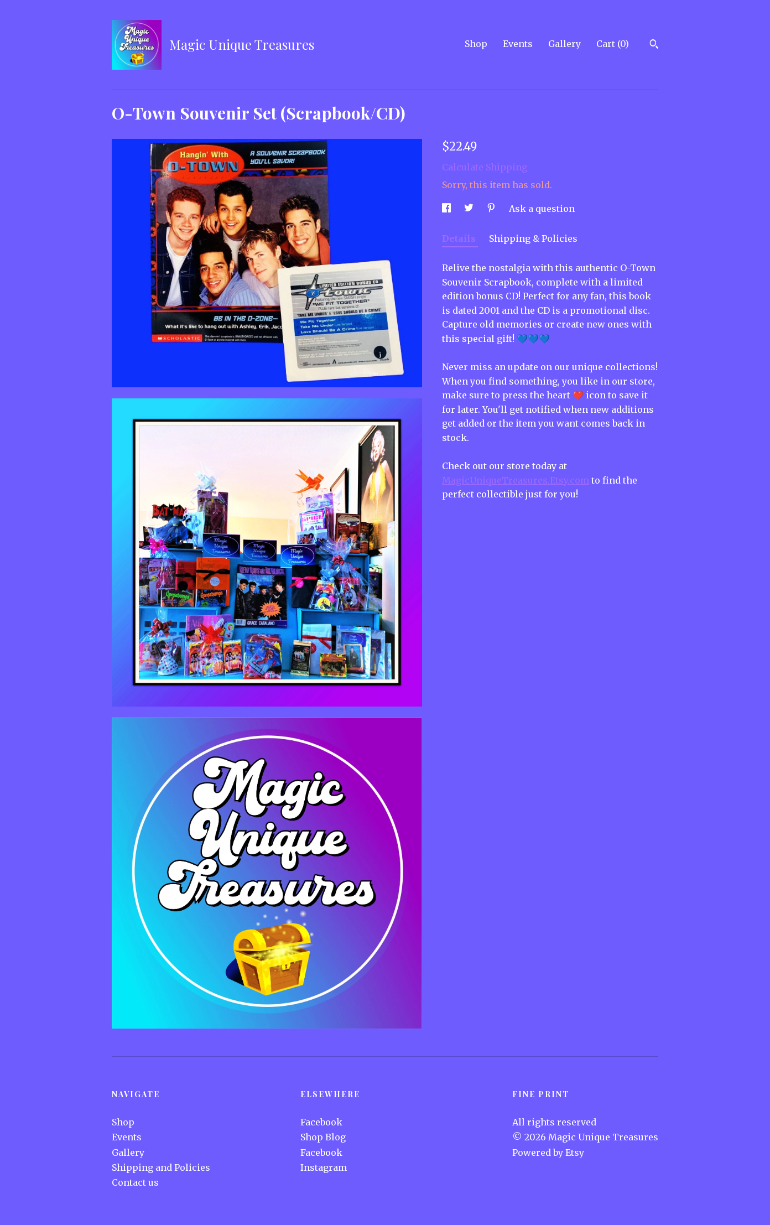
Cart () (612, 43)
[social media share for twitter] (470, 208)
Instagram (323, 1167)
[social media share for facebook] (447, 208)
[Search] (654, 45)
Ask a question (542, 208)
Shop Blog (323, 1137)
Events (518, 43)
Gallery (564, 43)
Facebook (321, 1122)
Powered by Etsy (548, 1152)
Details (460, 238)
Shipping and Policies (161, 1167)
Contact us (135, 1182)
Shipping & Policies (533, 238)
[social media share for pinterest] (492, 208)
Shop (476, 43)
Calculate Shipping (484, 167)
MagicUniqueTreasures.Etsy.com (515, 480)
